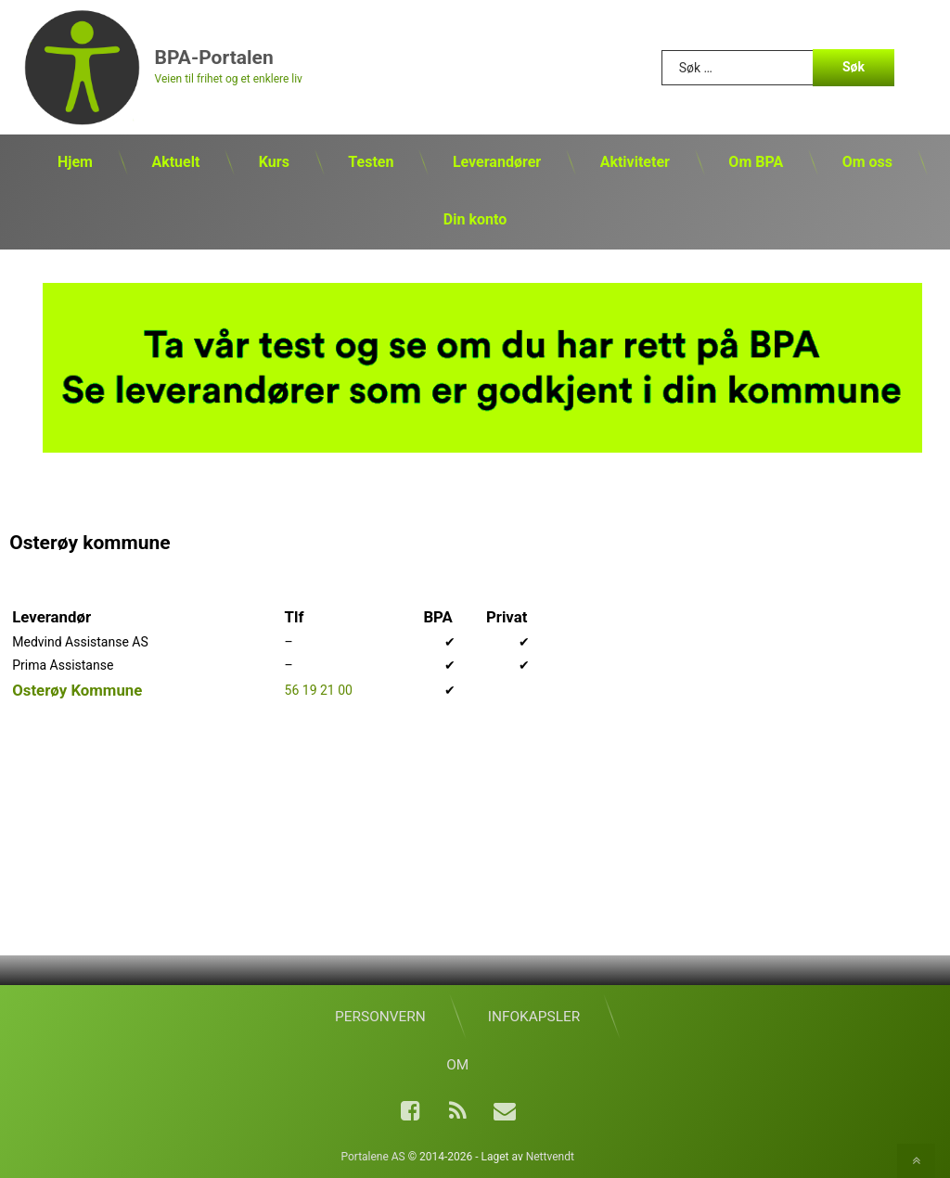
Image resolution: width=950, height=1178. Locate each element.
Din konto (475, 219)
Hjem (75, 162)
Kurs (274, 162)
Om (457, 1064)
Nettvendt (550, 1156)
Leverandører (497, 162)
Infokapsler (534, 1016)
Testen (370, 162)
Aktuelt (175, 162)
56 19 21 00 (319, 690)
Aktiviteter (635, 162)
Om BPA (755, 162)
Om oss (867, 162)
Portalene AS (372, 1156)
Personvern (380, 1016)
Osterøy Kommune (77, 690)
